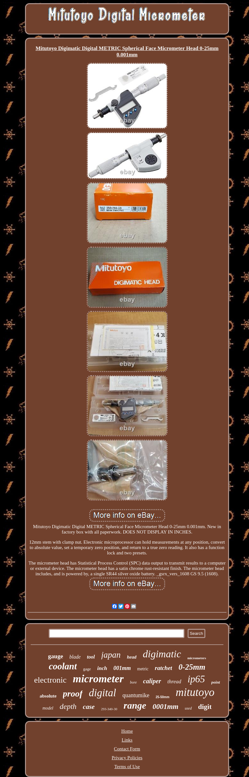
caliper (152, 681)
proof (73, 693)
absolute (48, 695)
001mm (122, 668)
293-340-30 (109, 709)
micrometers (196, 658)
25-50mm (162, 697)
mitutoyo (195, 692)
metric (143, 668)
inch (102, 668)
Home (127, 731)
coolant (63, 666)
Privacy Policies (127, 757)
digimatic (162, 654)
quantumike (135, 695)
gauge (55, 656)
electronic (50, 680)
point (215, 682)
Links (126, 739)
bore (133, 682)
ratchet (163, 668)
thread (174, 682)
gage (87, 668)
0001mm (165, 707)
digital (102, 692)
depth (67, 706)
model (47, 708)
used (188, 708)
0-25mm (191, 667)
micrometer (98, 679)
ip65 (196, 679)
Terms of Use (127, 766)
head (131, 657)
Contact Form (127, 748)
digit (205, 707)
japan (111, 655)
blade (75, 657)
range (134, 705)
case (89, 707)
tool (91, 657)
